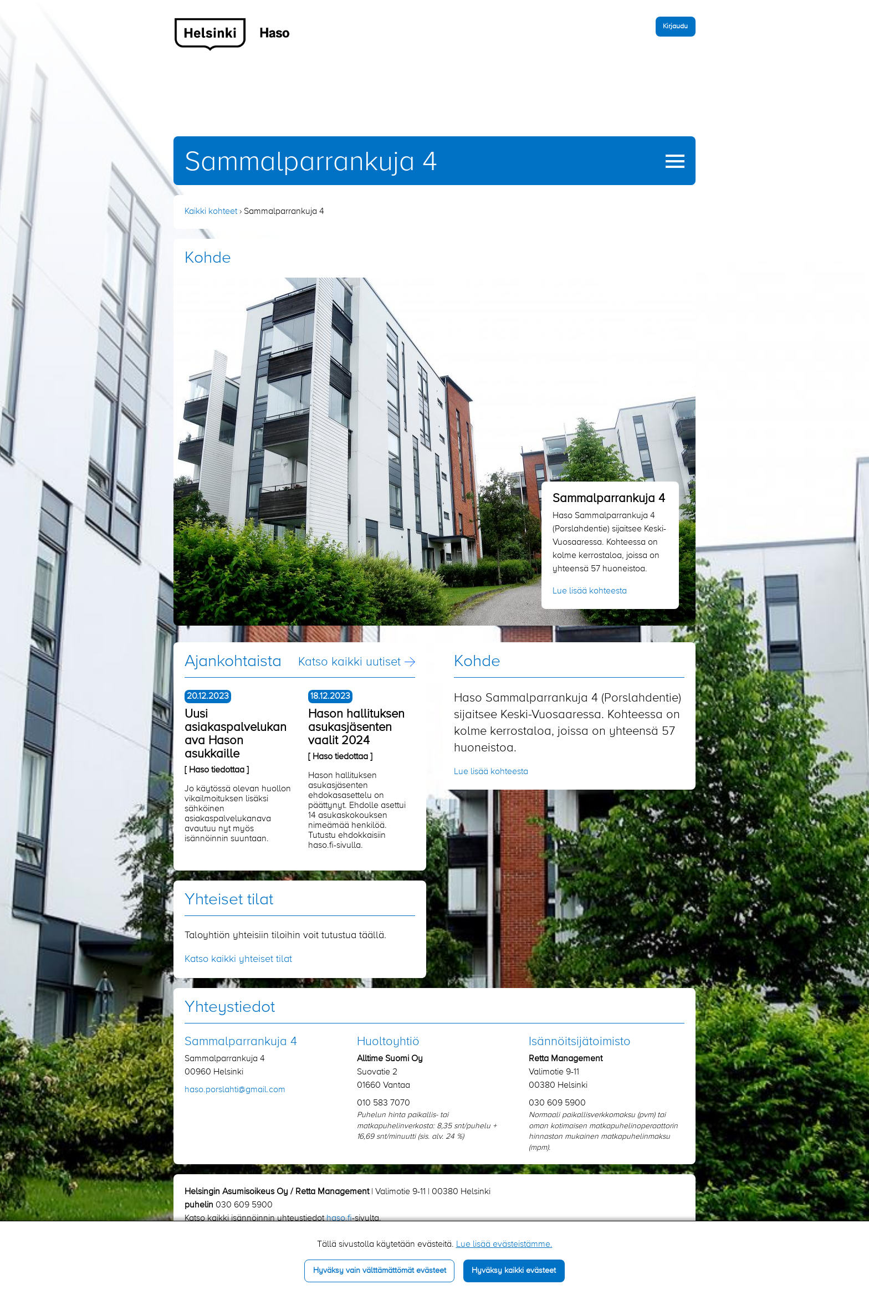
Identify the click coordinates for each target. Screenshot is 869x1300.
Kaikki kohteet (211, 211)
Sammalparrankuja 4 (311, 162)
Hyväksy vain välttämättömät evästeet (379, 1271)
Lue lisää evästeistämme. (504, 1244)
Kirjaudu (675, 26)
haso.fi (339, 1218)
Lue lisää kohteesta (590, 591)
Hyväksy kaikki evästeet (514, 1271)
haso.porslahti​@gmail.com (235, 1090)
